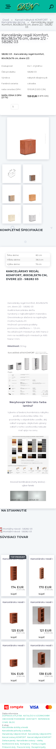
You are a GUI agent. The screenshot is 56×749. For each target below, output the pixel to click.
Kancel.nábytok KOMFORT (31, 19)
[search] (52, 7)
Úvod (5, 19)
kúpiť (4, 107)
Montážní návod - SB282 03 (16, 531)
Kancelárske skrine (13, 22)
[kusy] (14, 106)
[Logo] (27, 6)
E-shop (9, 6)
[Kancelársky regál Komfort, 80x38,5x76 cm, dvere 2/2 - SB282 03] (28, 118)
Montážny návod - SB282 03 (16, 528)
